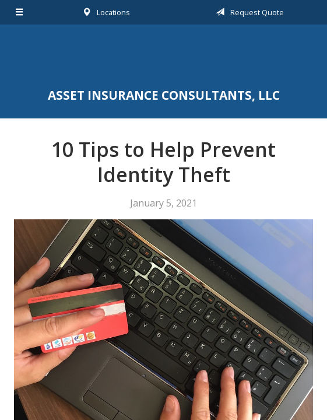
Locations (104, 12)
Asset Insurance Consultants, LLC (163, 58)
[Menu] (20, 12)
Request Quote (248, 12)
